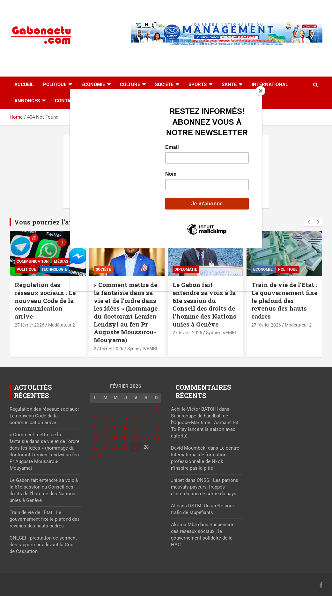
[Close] (260, 91)
